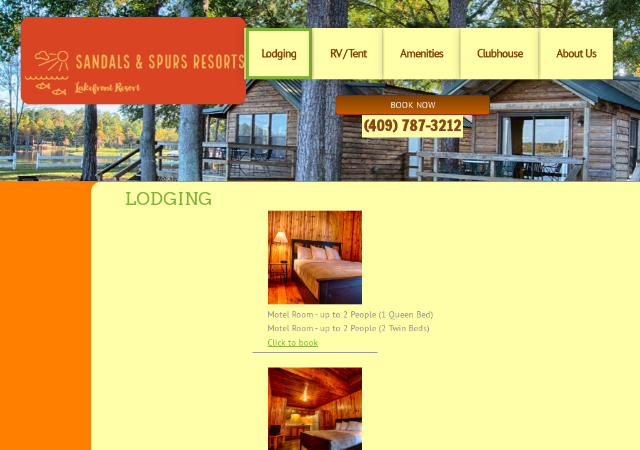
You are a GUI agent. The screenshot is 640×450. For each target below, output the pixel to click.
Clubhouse (499, 53)
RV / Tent (348, 53)
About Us (576, 53)
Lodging (278, 53)
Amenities (421, 53)
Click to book (293, 342)
